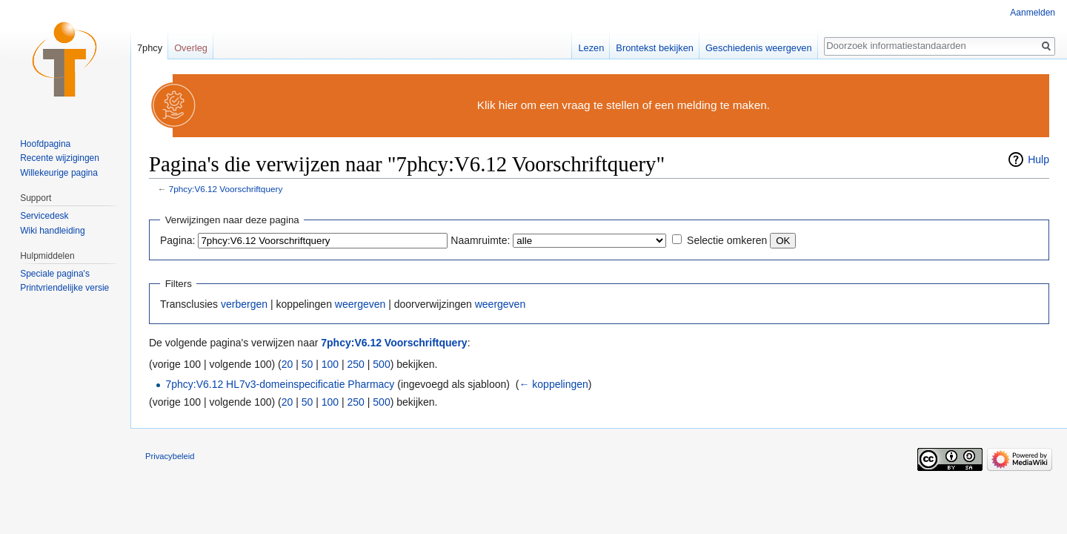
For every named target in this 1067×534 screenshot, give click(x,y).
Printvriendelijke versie (64, 288)
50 (307, 364)
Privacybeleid (170, 456)
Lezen (591, 47)
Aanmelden (1032, 12)
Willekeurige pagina (59, 173)
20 (287, 364)
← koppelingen (553, 384)
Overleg (190, 47)
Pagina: (177, 240)
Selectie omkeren (727, 240)
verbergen (244, 304)
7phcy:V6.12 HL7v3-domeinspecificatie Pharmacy (279, 384)
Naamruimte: (480, 240)
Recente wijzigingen (59, 158)
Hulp (1038, 159)
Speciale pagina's (55, 273)
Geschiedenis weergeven (758, 47)
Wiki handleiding (52, 230)
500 (381, 364)
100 (330, 364)
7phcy (149, 47)
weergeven (360, 304)
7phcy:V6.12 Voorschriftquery (226, 189)
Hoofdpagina (45, 144)
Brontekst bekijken (655, 47)
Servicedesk (44, 216)
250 (356, 364)
